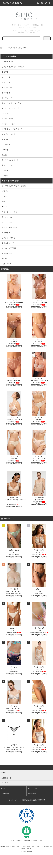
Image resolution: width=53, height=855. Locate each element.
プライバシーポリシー (14, 800)
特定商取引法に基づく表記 (29, 800)
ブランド (6, 3)
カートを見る (5, 793)
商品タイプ (17, 3)
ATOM (43, 800)
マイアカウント (32, 788)
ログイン (4, 788)
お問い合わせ (32, 793)
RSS (39, 800)
